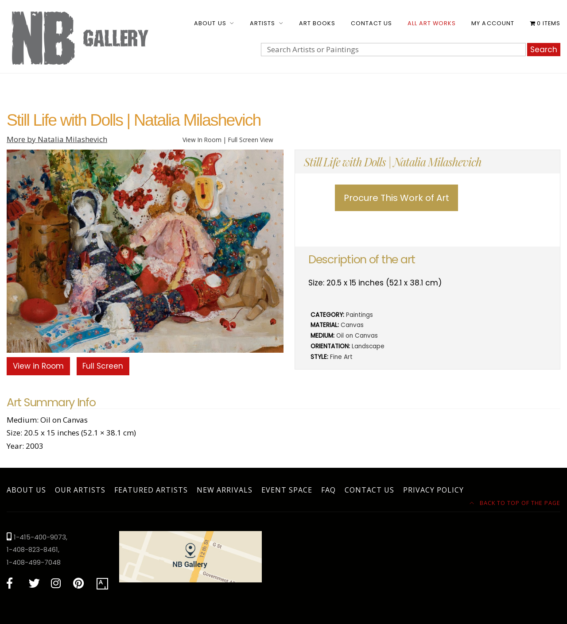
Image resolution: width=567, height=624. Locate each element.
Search (543, 49)
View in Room (38, 366)
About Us (210, 23)
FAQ (328, 490)
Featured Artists (151, 490)
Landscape (368, 346)
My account (492, 23)
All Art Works (432, 23)
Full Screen (102, 366)
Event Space (286, 490)
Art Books (317, 23)
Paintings (359, 315)
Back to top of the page (515, 503)
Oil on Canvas (357, 335)
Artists (262, 23)
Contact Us (371, 23)
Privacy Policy (433, 490)
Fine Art (341, 357)
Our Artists (80, 490)
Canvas (352, 325)
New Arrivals (224, 490)
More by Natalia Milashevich (57, 139)
